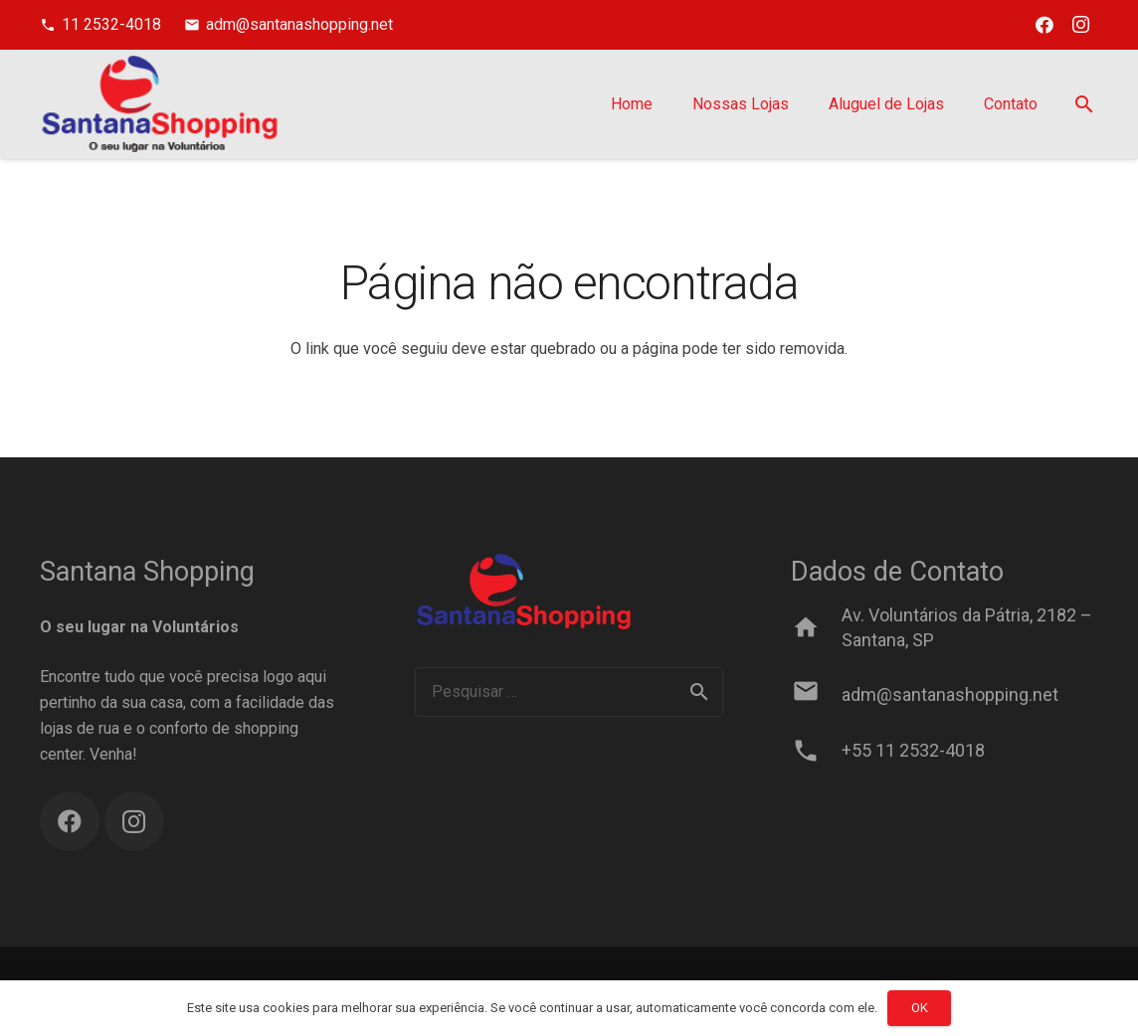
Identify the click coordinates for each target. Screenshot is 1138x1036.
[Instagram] (1080, 25)
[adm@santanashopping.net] (816, 695)
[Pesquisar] (1083, 105)
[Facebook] (1044, 25)
